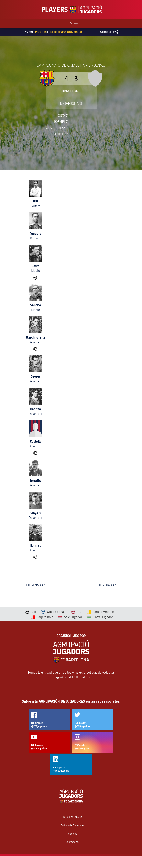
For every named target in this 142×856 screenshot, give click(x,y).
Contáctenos (73, 841)
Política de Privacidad (73, 825)
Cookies (72, 833)
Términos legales (72, 816)
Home (28, 32)
